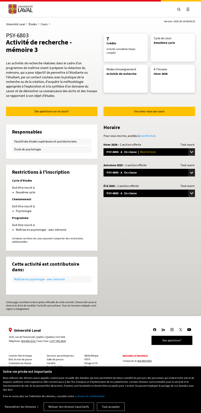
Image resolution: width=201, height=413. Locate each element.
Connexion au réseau (20, 363)
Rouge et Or (91, 363)
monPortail (147, 136)
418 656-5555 (144, 361)
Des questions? (172, 340)
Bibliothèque (91, 355)
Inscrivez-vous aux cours (149, 111)
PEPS (87, 359)
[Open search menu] (178, 9)
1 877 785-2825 (58, 341)
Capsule (13, 367)
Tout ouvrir (187, 144)
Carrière (51, 363)
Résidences (91, 367)
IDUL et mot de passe (20, 359)
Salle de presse (55, 359)
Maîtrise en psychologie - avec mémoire (39, 279)
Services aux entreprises (60, 355)
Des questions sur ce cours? (51, 111)
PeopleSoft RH (55, 367)
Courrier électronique (20, 355)
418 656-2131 (28, 341)
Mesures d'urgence (135, 356)
